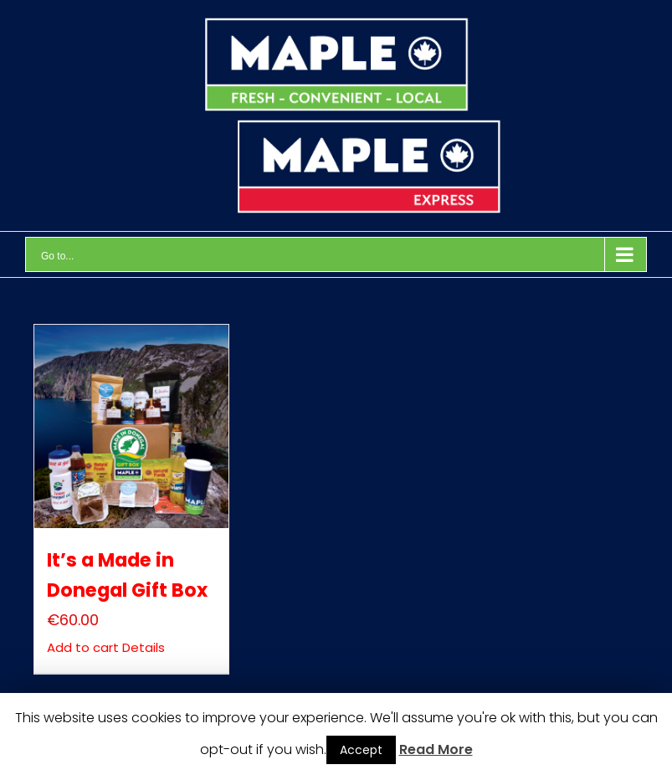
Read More (436, 749)
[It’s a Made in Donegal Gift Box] (131, 426)
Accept (361, 750)
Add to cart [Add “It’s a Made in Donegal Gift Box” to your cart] (83, 647)
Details (142, 647)
